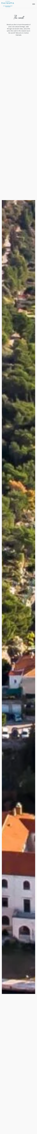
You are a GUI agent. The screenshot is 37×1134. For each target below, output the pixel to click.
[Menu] (33, 4)
